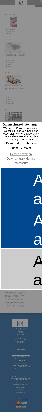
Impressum (21, 163)
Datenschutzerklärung (21, 158)
